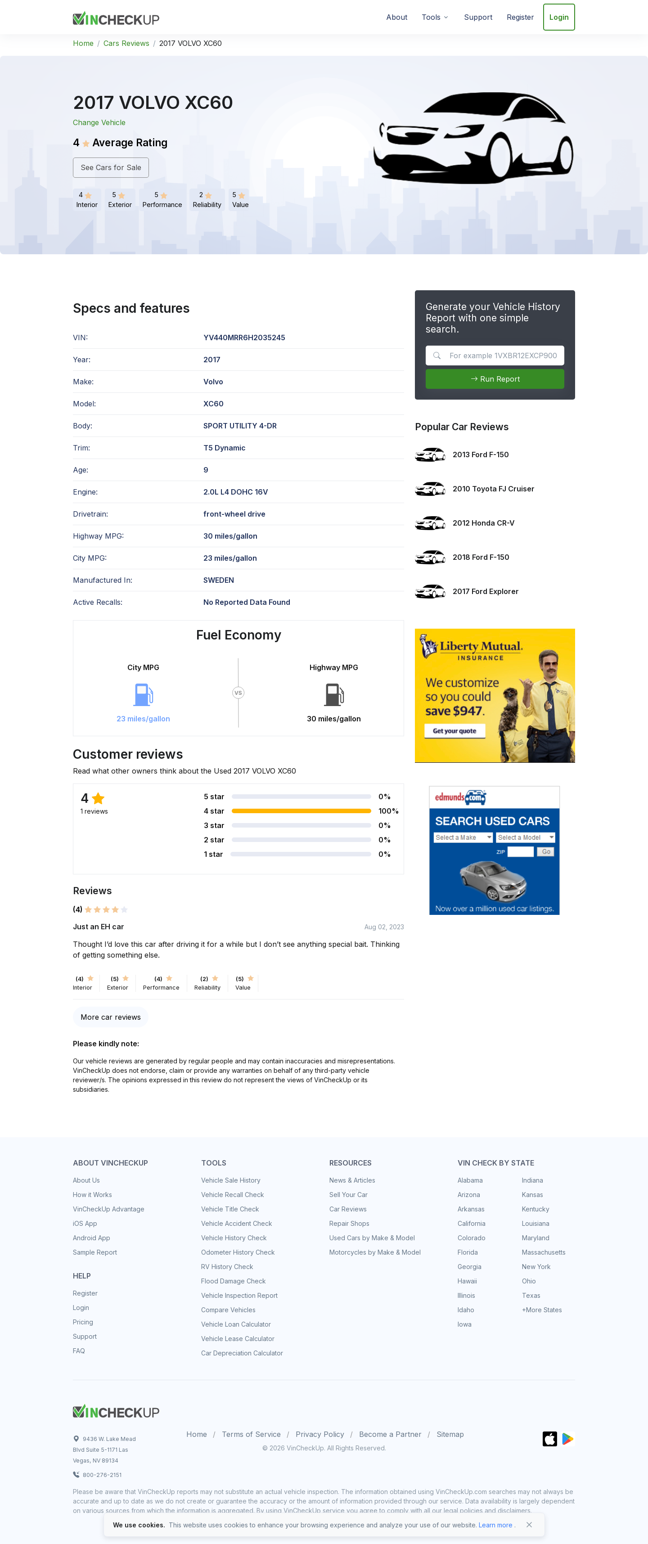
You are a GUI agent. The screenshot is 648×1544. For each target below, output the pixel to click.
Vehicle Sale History (231, 1180)
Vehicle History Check (234, 1238)
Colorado (472, 1238)
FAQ (79, 1351)
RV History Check (227, 1266)
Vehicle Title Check (230, 1209)
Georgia (470, 1266)
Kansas (532, 1194)
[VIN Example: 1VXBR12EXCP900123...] (494, 355)
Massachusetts (544, 1252)
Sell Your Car (348, 1194)
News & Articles (352, 1180)
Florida (468, 1252)
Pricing (83, 1322)
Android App (91, 1238)
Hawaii (467, 1281)
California (472, 1223)
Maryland (535, 1238)
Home (83, 43)
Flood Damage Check (233, 1281)
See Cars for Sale (111, 167)
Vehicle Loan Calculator (236, 1324)
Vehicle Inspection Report (239, 1295)
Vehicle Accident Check (236, 1223)
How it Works (92, 1194)
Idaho (466, 1310)
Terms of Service (251, 1434)
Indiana (532, 1180)
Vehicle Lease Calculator (237, 1338)
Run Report (495, 378)
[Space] (116, 1409)
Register (520, 17)
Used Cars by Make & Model (372, 1238)
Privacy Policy (320, 1434)
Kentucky (535, 1209)
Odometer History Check (238, 1252)
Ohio (529, 1281)
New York (536, 1266)
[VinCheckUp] (116, 16)
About (396, 17)
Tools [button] (431, 17)
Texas (531, 1295)
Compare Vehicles (228, 1310)
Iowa (465, 1324)
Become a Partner (390, 1434)
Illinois (466, 1295)
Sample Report (95, 1252)
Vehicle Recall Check (232, 1194)
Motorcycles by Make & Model (375, 1252)
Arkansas (471, 1209)
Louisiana (535, 1223)
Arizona (469, 1194)
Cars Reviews (126, 43)
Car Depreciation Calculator (242, 1353)
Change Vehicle (99, 122)
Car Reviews (348, 1209)
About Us (86, 1180)
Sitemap (450, 1434)
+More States (542, 1310)
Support (478, 17)
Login (559, 17)
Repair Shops (349, 1223)
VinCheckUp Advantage (108, 1209)
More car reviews (111, 1017)
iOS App (85, 1223)
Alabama (470, 1180)
